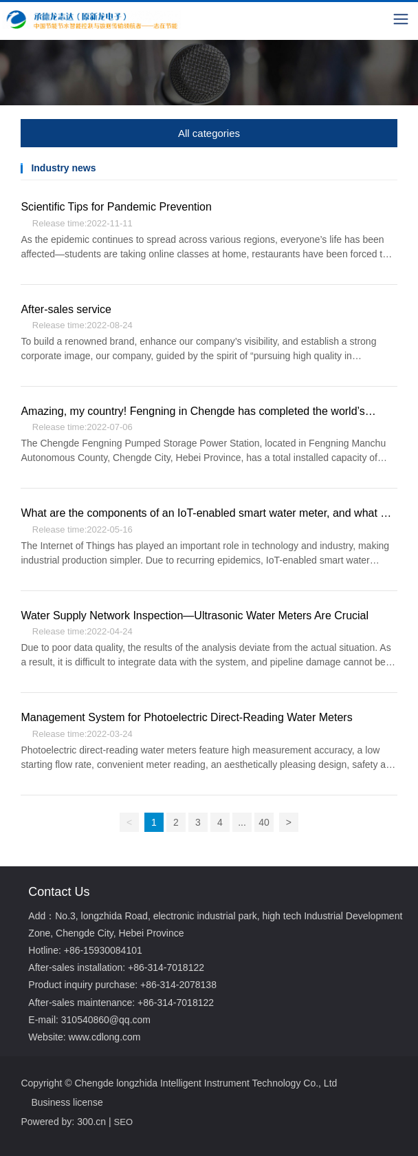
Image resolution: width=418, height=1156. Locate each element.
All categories (209, 133)
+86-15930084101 (103, 950)
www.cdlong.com (104, 1036)
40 (264, 822)
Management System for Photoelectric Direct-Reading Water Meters (186, 717)
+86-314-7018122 (166, 967)
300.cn (91, 1121)
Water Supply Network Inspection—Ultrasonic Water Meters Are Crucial (194, 615)
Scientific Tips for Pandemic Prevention (116, 207)
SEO (123, 1122)
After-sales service (66, 309)
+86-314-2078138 (178, 984)
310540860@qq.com (106, 1019)
